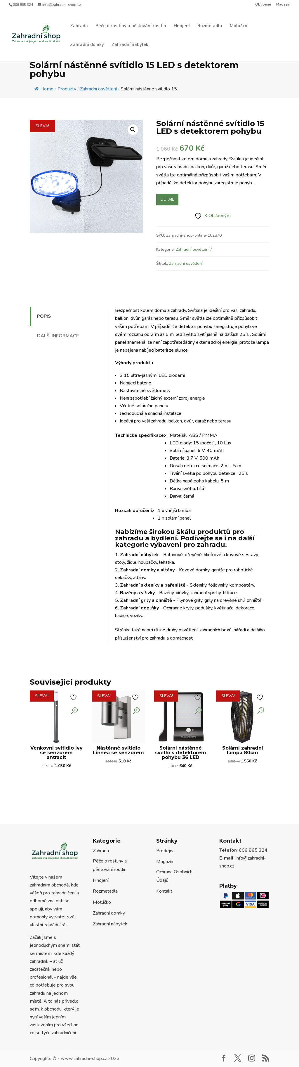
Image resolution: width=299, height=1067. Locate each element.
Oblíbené (263, 5)
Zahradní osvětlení (192, 249)
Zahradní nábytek (130, 44)
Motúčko (238, 26)
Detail (167, 199)
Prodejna (165, 851)
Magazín (283, 5)
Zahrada (79, 26)
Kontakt (164, 891)
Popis (44, 316)
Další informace (58, 336)
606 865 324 (23, 4)
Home (43, 89)
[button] (133, 129)
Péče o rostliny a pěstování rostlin (130, 26)
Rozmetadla (209, 26)
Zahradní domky (87, 44)
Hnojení (182, 26)
